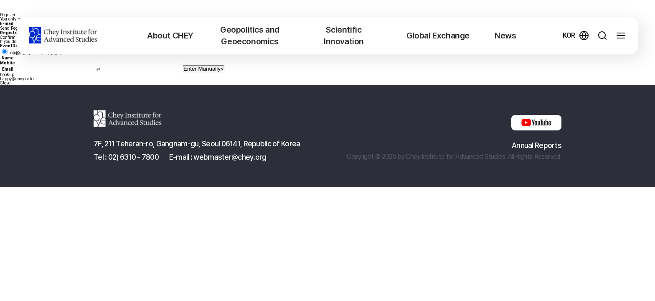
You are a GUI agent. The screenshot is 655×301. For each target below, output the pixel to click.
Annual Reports (536, 145)
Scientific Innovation (344, 35)
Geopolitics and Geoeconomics (249, 35)
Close (5, 83)
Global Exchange (438, 36)
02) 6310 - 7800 (133, 157)
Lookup (7, 74)
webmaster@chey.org (229, 157)
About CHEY (170, 36)
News (505, 36)
